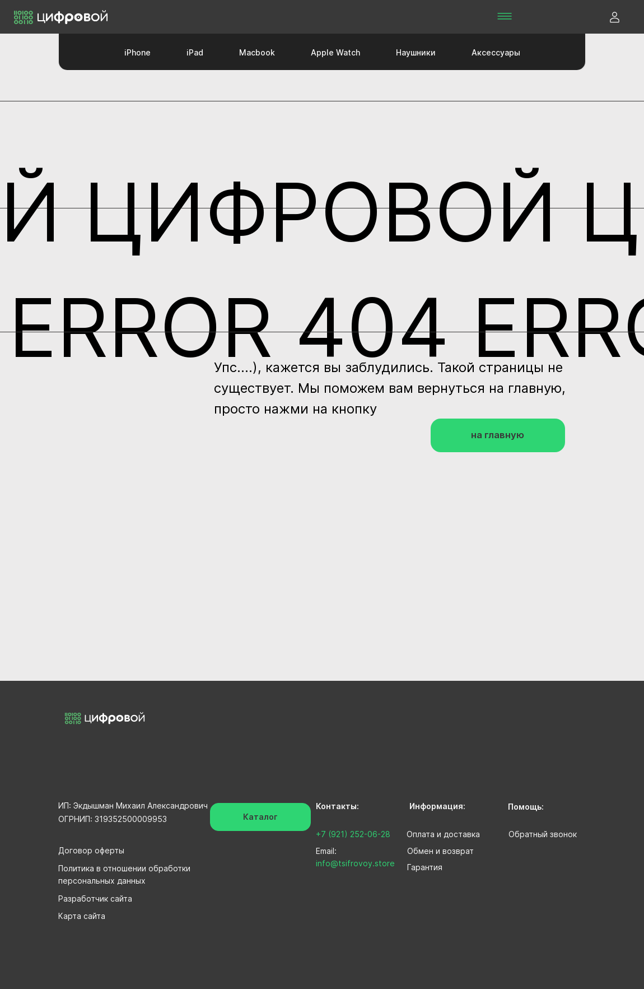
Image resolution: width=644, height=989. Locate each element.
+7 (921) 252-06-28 (353, 834)
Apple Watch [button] (335, 52)
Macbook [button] (257, 52)
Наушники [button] (416, 52)
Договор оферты (91, 850)
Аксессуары (496, 52)
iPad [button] (194, 52)
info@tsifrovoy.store (355, 863)
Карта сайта (81, 916)
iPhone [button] (137, 52)
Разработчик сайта (95, 898)
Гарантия (424, 867)
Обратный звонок (542, 834)
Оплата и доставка (443, 834)
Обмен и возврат (440, 851)
